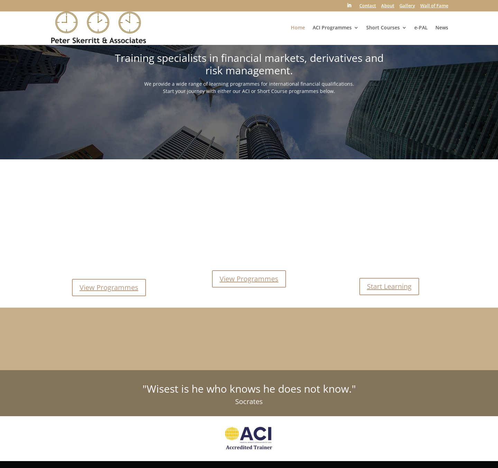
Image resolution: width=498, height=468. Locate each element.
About (387, 6)
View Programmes (109, 287)
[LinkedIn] (349, 7)
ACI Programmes (332, 28)
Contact (367, 6)
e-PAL (421, 28)
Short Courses (383, 28)
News (441, 28)
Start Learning (389, 286)
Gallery (407, 6)
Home (298, 28)
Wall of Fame (434, 6)
